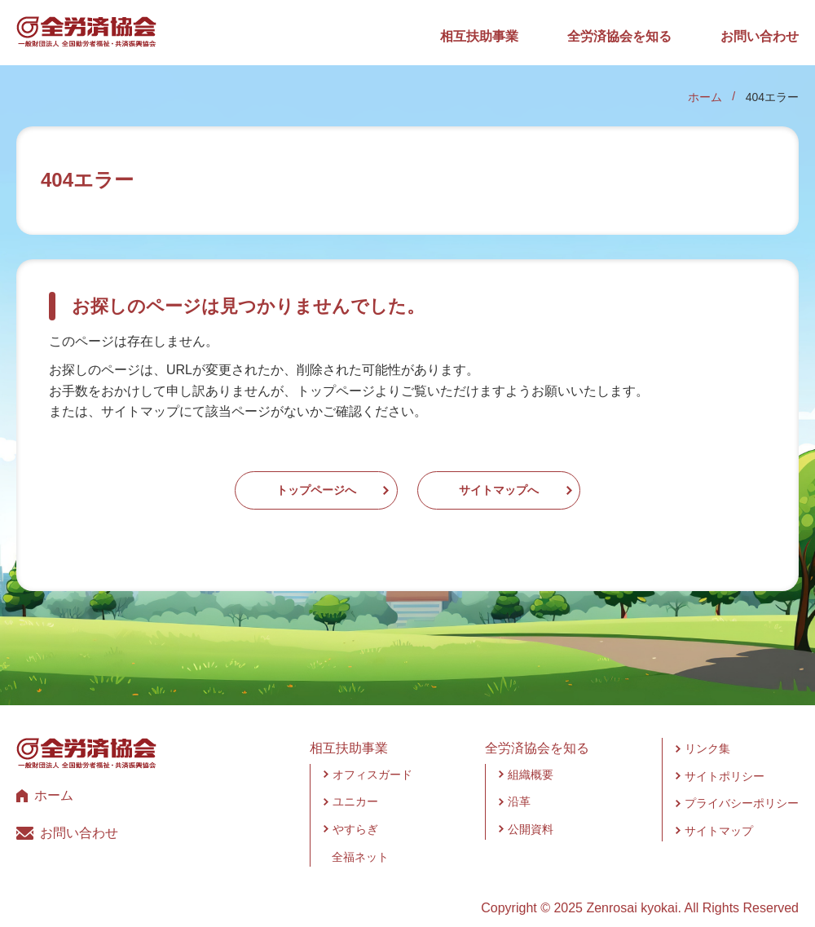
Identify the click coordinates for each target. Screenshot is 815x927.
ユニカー (355, 785)
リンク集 (707, 732)
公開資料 (530, 812)
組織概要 (530, 758)
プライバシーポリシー (742, 787)
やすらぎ (355, 812)
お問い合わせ (759, 36)
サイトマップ (719, 814)
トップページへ (267, 482)
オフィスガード (372, 758)
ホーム (705, 97)
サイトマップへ (547, 482)
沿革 (519, 785)
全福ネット (360, 840)
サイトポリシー (724, 759)
